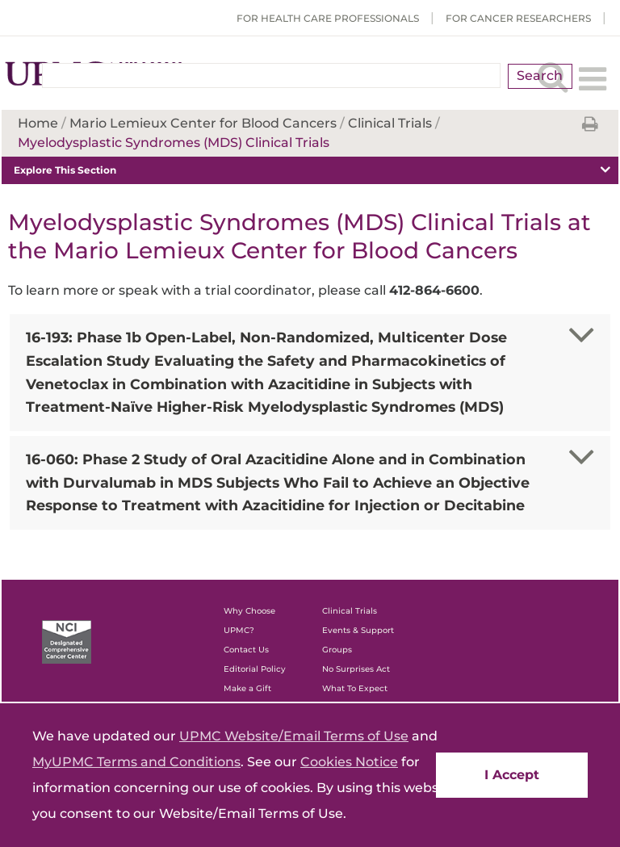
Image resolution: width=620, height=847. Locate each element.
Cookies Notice (349, 761)
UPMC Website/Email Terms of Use (293, 736)
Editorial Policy (255, 669)
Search (540, 75)
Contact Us (246, 649)
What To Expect (355, 688)
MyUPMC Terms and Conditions (136, 761)
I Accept (511, 774)
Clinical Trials (349, 611)
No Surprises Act (356, 669)
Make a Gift (247, 688)
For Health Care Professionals (328, 18)
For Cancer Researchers (518, 18)
